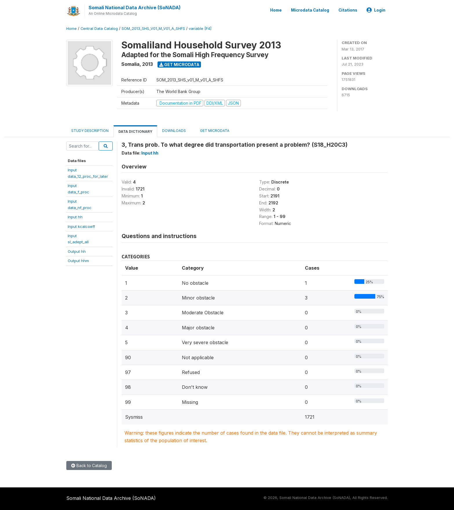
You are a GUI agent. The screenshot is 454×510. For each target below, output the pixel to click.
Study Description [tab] (90, 130)
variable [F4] (200, 28)
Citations (347, 10)
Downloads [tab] (174, 130)
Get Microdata (179, 64)
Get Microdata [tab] (212, 130)
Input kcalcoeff (81, 226)
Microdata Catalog (310, 10)
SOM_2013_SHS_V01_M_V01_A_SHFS (153, 28)
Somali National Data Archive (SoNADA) (135, 7)
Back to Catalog (89, 465)
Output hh (77, 251)
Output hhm (78, 260)
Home (276, 10)
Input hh (75, 217)
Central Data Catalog (99, 28)
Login (376, 10)
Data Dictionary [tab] (135, 131)
